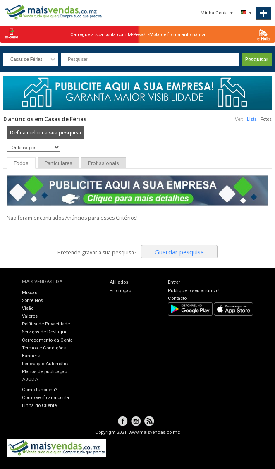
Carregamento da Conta (47, 340)
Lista (252, 119)
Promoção (120, 290)
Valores (30, 316)
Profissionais (103, 163)
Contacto (177, 298)
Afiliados (119, 282)
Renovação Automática (46, 363)
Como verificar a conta (45, 397)
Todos (21, 163)
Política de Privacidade (46, 324)
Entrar (174, 282)
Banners (31, 356)
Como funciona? (39, 389)
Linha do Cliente (39, 405)
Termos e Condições (44, 348)
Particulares (58, 163)
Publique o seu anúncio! (194, 290)
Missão (29, 292)
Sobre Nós (32, 300)
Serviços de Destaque (44, 332)
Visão (27, 308)
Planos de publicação (44, 371)
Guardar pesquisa (179, 252)
